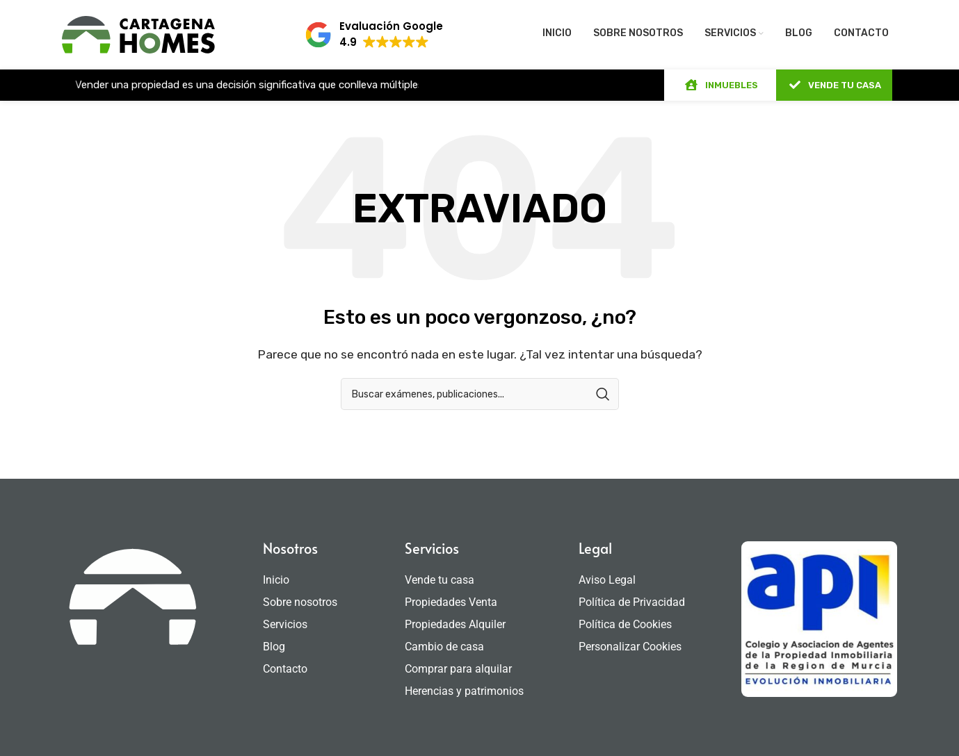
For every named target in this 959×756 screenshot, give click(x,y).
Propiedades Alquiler (455, 624)
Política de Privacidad (632, 602)
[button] (374, 35)
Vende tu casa (439, 579)
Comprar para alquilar (458, 668)
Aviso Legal (607, 579)
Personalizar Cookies (630, 646)
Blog (274, 646)
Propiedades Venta (451, 602)
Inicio (276, 579)
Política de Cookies (625, 624)
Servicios (288, 625)
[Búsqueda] (480, 394)
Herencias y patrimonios (464, 691)
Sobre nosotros (300, 602)
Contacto (285, 668)
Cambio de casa (444, 646)
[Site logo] (138, 33)
